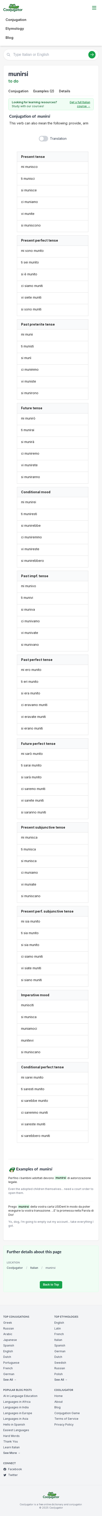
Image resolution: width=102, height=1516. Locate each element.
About (58, 1401)
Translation (58, 138)
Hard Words (11, 1436)
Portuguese (11, 1362)
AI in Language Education (20, 1396)
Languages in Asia (15, 1418)
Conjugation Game (67, 1413)
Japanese (10, 1340)
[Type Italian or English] (51, 54)
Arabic (7, 1334)
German (8, 1374)
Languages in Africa (17, 1401)
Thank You (10, 1441)
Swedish (60, 1362)
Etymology (15, 28)
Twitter (10, 1475)
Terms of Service (66, 1418)
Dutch (7, 1357)
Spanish (8, 1345)
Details (64, 91)
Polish (58, 1374)
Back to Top (51, 1284)
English (8, 1351)
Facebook (12, 1469)
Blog (9, 37)
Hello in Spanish (14, 1424)
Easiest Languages (16, 1430)
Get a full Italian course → (80, 104)
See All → (9, 1379)
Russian (8, 1328)
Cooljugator (15, 1267)
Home (58, 1396)
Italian (34, 1267)
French (8, 1368)
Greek (7, 1322)
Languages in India (16, 1407)
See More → (11, 1453)
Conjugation (16, 19)
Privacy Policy (64, 1424)
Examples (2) (43, 91)
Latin (57, 1328)
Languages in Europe (17, 1413)
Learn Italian (11, 1447)
